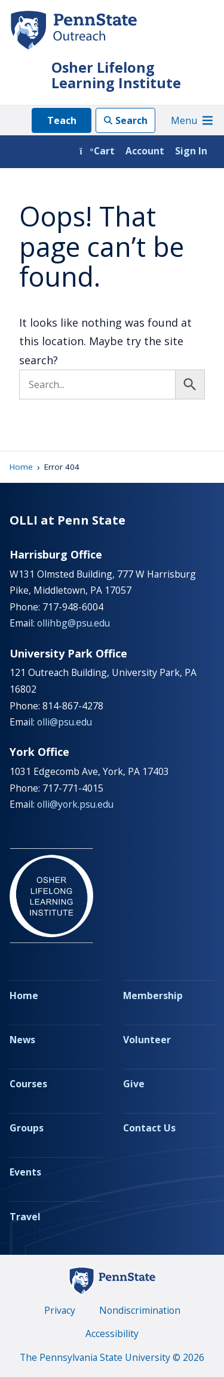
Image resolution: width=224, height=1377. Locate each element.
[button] (184, 120)
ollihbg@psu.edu (73, 622)
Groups (27, 1127)
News (22, 1039)
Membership (153, 995)
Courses (28, 1083)
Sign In (191, 150)
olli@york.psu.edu (75, 804)
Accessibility (112, 1333)
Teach (61, 120)
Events (25, 1171)
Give (134, 1083)
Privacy (59, 1310)
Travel (25, 1216)
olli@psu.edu (64, 721)
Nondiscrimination (139, 1310)
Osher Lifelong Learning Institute (116, 75)
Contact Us (149, 1127)
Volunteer (147, 1039)
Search (131, 120)
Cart (97, 150)
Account (144, 150)
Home (21, 466)
